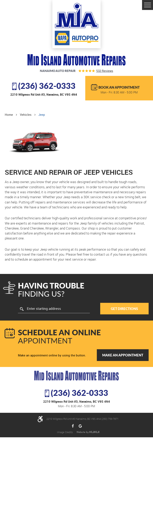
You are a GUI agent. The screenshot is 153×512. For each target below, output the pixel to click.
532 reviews (104, 70)
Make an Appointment (122, 355)
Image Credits (65, 432)
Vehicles (25, 115)
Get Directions (124, 308)
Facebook (73, 426)
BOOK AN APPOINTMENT (119, 87)
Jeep (41, 115)
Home (9, 115)
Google (80, 426)
